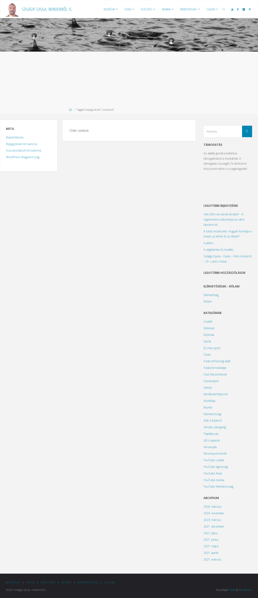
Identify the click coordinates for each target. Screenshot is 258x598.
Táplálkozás (211, 434)
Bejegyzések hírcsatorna (21, 144)
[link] (224, 9)
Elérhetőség (211, 295)
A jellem (208, 243)
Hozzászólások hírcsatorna (23, 150)
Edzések (209, 328)
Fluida (231, 590)
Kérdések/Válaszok (216, 394)
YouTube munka (214, 480)
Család (208, 321)
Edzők (207, 341)
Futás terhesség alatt (217, 361)
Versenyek (210, 447)
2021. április (211, 553)
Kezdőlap (209, 401)
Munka (208, 407)
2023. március (212, 520)
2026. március (212, 507)
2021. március (212, 559)
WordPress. (245, 590)
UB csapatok (212, 440)
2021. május (211, 546)
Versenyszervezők (215, 453)
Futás (207, 354)
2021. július (211, 533)
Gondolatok (211, 381)
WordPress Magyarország (22, 157)
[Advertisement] (129, 78)
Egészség (48, 582)
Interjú (208, 387)
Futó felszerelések (215, 374)
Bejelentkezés (15, 137)
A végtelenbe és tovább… (219, 250)
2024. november (214, 513)
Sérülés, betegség (215, 427)
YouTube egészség (216, 467)
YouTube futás (213, 473)
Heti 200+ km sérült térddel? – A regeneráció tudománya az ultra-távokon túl (224, 219)
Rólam (208, 301)
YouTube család (214, 460)
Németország (212, 414)
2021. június (211, 540)
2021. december (214, 526)
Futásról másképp (215, 368)
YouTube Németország (218, 486)
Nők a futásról (213, 420)
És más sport (212, 348)
